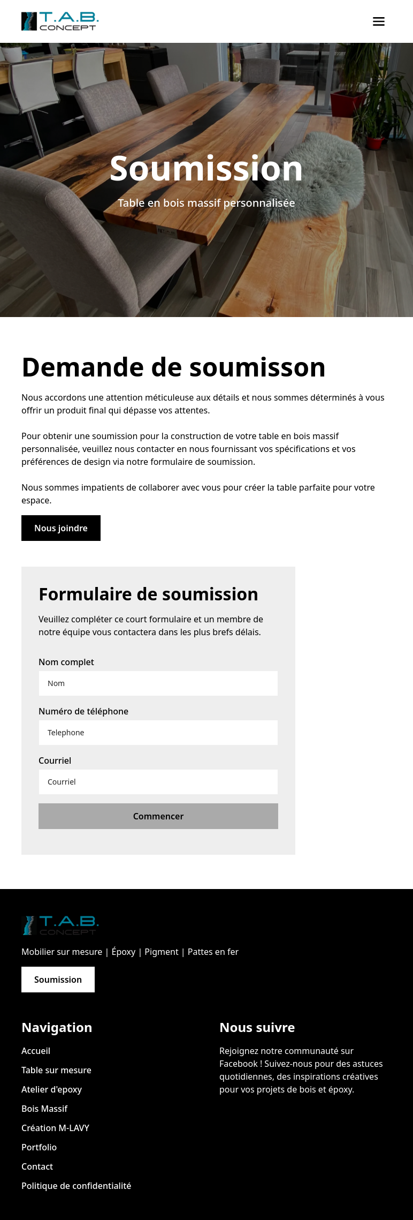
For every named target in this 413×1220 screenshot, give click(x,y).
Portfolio (39, 1147)
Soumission (58, 979)
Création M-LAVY (55, 1128)
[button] (379, 21)
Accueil (35, 1051)
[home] (64, 22)
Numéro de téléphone (83, 711)
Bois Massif (44, 1108)
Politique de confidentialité (76, 1186)
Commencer (158, 816)
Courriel (55, 760)
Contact (37, 1166)
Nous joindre (61, 528)
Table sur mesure (56, 1070)
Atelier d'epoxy (51, 1089)
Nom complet (66, 662)
